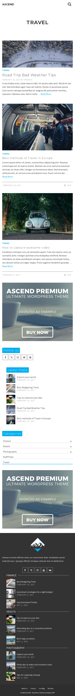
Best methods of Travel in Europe (34, 418)
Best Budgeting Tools (28, 387)
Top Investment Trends (27, 602)
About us (24, 688)
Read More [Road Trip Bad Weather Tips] (46, 93)
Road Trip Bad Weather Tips (31, 408)
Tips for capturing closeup (28, 675)
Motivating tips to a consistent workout (34, 628)
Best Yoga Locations (26, 638)
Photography (10, 451)
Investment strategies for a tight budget (35, 592)
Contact (33, 688)
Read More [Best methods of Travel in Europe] (7, 176)
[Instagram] (18, 357)
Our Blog (42, 688)
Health (6, 446)
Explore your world (26, 377)
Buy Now (50, 688)
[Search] (69, 4)
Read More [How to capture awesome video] (7, 266)
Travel (6, 70)
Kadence (28, 79)
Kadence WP (50, 693)
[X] (11, 357)
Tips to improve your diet (29, 397)
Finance (7, 440)
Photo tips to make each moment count (34, 664)
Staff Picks (8, 456)
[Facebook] (5, 357)
